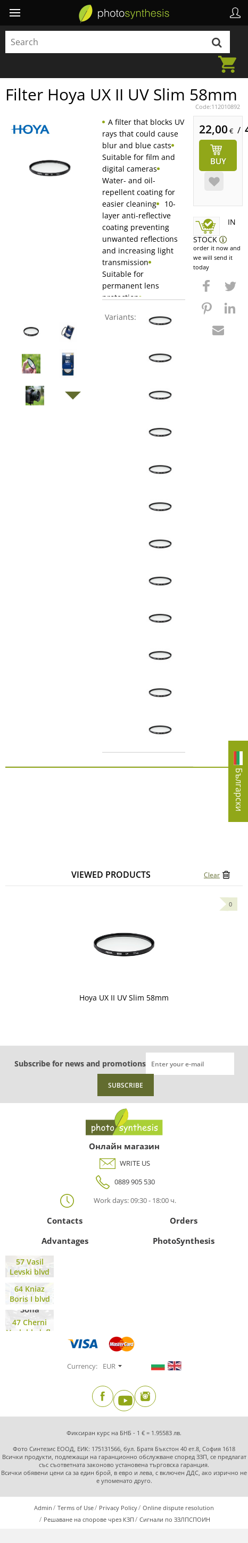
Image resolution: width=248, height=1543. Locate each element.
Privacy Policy (118, 1508)
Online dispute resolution (178, 1508)
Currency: (82, 1366)
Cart (230, 58)
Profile (235, 13)
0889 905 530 (124, 1182)
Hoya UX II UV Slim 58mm (124, 998)
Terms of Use (75, 1508)
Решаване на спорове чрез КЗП (89, 1519)
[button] (207, 291)
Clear (212, 874)
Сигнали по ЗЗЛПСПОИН (174, 1519)
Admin (43, 1508)
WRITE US (124, 1163)
